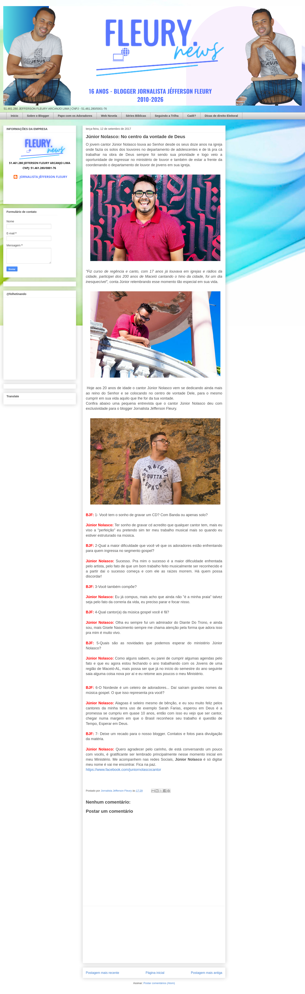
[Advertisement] (154, 934)
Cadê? (191, 115)
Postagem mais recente (102, 972)
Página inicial (155, 972)
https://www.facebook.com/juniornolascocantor (123, 770)
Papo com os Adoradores (75, 115)
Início (14, 115)
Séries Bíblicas (136, 115)
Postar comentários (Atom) (159, 983)
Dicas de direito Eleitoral (221, 115)
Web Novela (109, 115)
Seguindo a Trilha (167, 115)
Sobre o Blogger (38, 115)
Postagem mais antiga (206, 972)
